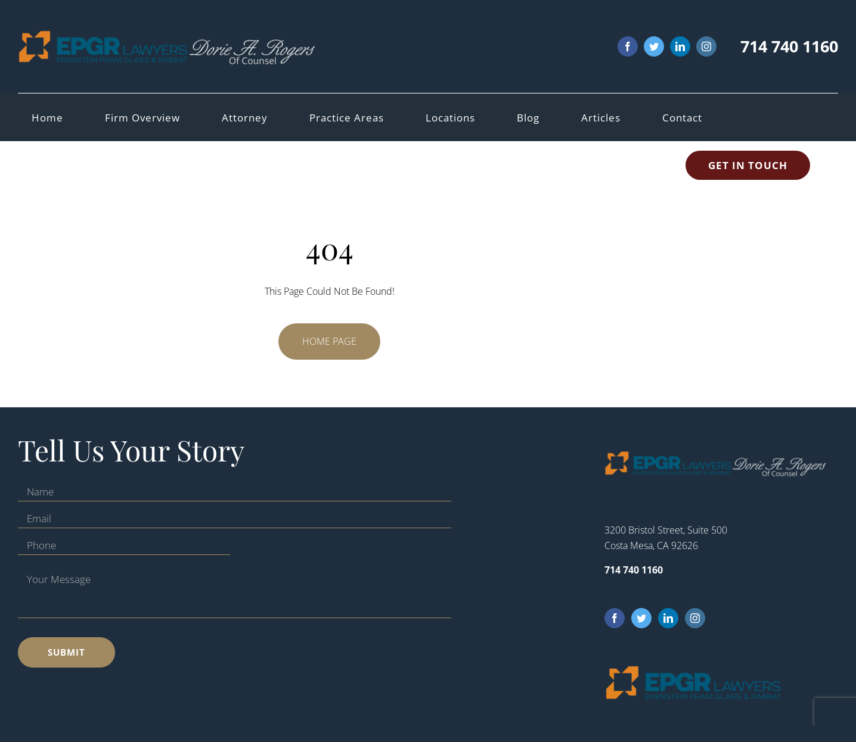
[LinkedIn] (668, 618)
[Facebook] (614, 618)
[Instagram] (695, 618)
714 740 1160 (789, 46)
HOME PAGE (329, 341)
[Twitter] (641, 618)
